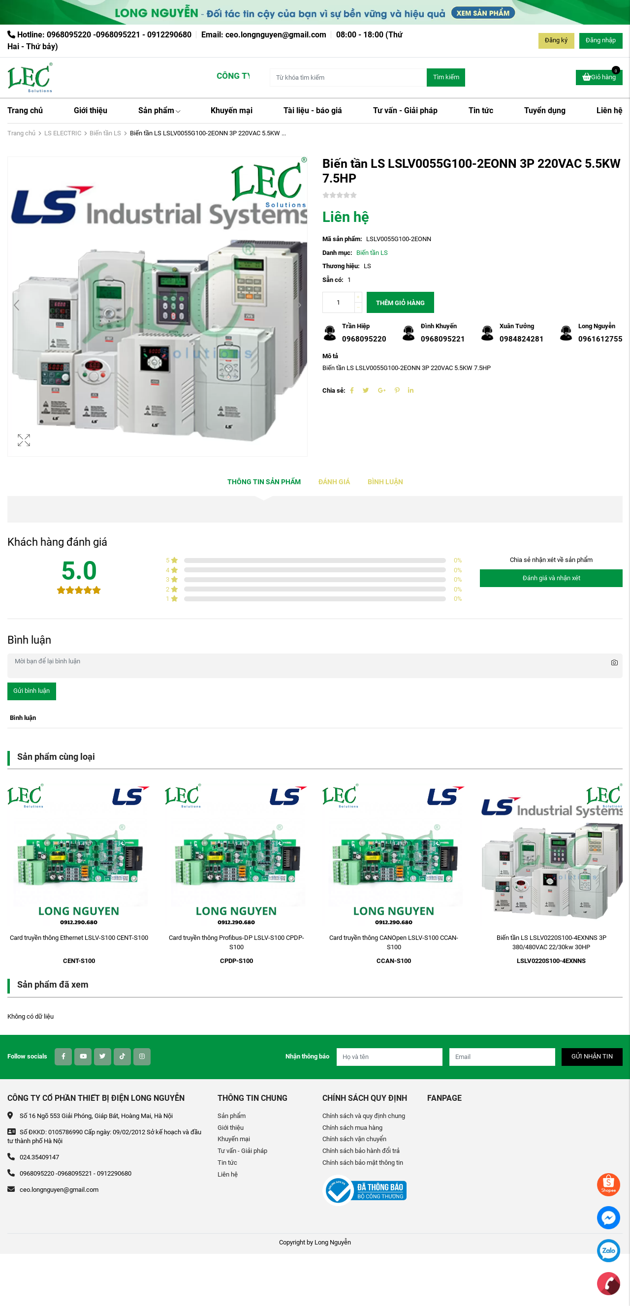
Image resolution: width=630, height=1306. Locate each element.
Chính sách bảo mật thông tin (362, 1162)
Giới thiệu (90, 110)
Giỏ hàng (601, 76)
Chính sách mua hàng (352, 1127)
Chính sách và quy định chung (363, 1115)
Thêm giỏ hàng (400, 303)
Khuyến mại (231, 110)
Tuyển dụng (545, 110)
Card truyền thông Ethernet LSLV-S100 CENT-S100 (79, 937)
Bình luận (385, 482)
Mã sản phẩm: (342, 239)
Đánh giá (334, 482)
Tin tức (481, 110)
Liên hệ (610, 110)
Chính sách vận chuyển (354, 1139)
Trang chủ (25, 110)
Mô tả (330, 356)
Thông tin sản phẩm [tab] (264, 482)
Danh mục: (337, 252)
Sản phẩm (159, 110)
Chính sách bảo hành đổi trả (361, 1150)
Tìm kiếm (446, 77)
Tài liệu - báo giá (313, 110)
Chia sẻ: (334, 390)
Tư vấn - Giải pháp (405, 110)
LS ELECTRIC (62, 133)
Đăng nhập (601, 40)
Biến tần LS (105, 133)
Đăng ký (556, 40)
